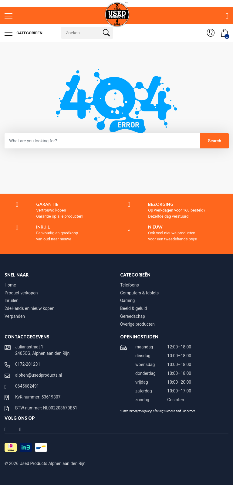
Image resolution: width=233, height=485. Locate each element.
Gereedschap (132, 316)
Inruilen (12, 300)
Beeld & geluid (133, 308)
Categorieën (23, 33)
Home (10, 285)
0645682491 (27, 386)
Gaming (127, 300)
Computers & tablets (139, 292)
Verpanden (15, 316)
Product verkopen (21, 292)
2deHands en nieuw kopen (29, 308)
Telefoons (129, 285)
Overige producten (137, 324)
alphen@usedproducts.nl (38, 375)
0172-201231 (27, 364)
